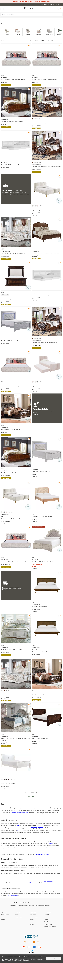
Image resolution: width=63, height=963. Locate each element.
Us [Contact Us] (46, 914)
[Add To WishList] (29, 45)
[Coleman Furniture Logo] (29, 9)
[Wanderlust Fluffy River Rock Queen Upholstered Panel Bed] (16, 384)
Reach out (35, 414)
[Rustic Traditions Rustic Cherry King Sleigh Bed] (16, 471)
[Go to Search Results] (60, 15)
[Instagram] (29, 942)
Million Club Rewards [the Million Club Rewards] (50, 926)
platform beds (20, 830)
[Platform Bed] (17, 32)
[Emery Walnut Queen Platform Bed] (47, 650)
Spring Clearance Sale (37, 564)
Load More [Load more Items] (31, 796)
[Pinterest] (38, 942)
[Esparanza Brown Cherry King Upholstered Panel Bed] (47, 121)
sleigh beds (40, 827)
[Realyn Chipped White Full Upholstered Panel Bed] (47, 560)
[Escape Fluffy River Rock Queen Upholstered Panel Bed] (47, 77)
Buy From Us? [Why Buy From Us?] (19, 917)
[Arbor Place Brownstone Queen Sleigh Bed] (16, 427)
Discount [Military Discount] (34, 917)
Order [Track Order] (3, 917)
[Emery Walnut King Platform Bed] (47, 604)
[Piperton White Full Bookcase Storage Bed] (16, 163)
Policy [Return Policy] (47, 921)
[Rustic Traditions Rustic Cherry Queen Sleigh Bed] (16, 119)
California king (4, 814)
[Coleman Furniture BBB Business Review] (31, 937)
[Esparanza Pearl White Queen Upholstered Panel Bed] (16, 251)
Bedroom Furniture (5, 20)
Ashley (26, 812)
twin (45, 881)
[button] (56, 9)
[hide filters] (4, 40)
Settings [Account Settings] (5, 914)
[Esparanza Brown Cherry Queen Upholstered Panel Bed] (47, 340)
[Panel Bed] (7, 32)
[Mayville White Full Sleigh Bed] (16, 782)
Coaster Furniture (21, 812)
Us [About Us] (17, 914)
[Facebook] (24, 942)
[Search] (31, 14)
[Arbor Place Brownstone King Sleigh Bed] (47, 693)
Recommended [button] (50, 40)
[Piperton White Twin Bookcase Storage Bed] (47, 293)
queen (24, 882)
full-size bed (49, 881)
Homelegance (13, 812)
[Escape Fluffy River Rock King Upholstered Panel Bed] (16, 77)
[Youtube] (34, 942)
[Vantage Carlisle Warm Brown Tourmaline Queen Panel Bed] (47, 251)
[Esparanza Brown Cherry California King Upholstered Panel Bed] (47, 164)
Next (60, 31)
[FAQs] (45, 917)
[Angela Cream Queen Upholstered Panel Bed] (16, 516)
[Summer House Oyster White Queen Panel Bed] (16, 647)
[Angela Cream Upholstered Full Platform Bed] (47, 208)
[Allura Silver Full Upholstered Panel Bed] (16, 339)
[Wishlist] (3, 919)
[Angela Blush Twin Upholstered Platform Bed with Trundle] (47, 384)
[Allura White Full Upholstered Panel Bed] (47, 469)
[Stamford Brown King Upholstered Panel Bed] (16, 297)
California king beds (33, 882)
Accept (53, 958)
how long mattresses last (12, 895)
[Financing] (32, 919)
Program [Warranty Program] (48, 924)
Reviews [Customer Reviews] (48, 929)
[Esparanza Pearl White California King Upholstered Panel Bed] (16, 693)
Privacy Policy (10, 960)
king (26, 882)
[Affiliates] (32, 924)
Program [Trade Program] (33, 914)
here (28, 960)
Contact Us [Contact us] (58, 4)
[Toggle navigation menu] (2, 9)
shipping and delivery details (42, 854)
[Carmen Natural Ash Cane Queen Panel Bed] (47, 514)
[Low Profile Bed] (49, 32)
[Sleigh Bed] (28, 32)
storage (18, 825)
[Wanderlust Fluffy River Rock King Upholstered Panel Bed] (16, 560)
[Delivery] (46, 919)
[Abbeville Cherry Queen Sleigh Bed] (47, 736)
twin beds (11, 814)
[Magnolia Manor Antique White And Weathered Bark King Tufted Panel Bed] (16, 736)
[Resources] (32, 921)
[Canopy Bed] (39, 32)
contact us (51, 843)
